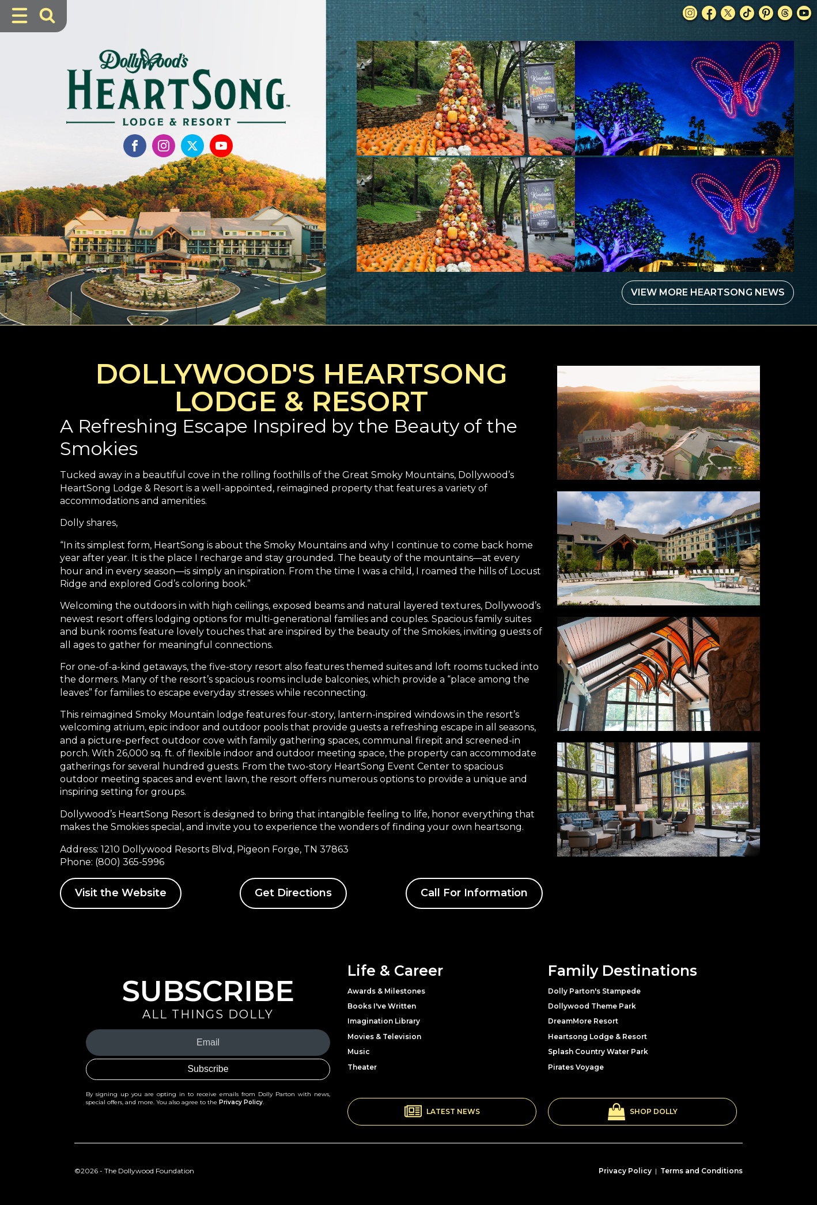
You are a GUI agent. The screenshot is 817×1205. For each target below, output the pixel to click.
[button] (441, 1112)
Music (358, 1051)
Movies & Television (384, 1036)
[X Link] (728, 13)
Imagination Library (383, 1021)
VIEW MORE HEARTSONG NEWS (708, 292)
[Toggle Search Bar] (47, 15)
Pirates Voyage (576, 1067)
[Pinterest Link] (766, 13)
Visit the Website (121, 892)
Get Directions (293, 892)
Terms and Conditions (701, 1170)
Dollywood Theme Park (592, 1006)
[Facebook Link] (709, 13)
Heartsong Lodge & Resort (597, 1036)
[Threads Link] (785, 13)
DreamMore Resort (583, 1021)
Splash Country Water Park (598, 1051)
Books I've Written (381, 1006)
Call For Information (474, 892)
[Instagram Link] (690, 13)
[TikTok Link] (747, 13)
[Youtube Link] (804, 13)
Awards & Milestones (386, 991)
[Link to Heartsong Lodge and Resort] (178, 78)
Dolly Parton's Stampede (594, 991)
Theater (362, 1067)
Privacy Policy (241, 1102)
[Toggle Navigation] (20, 15)
